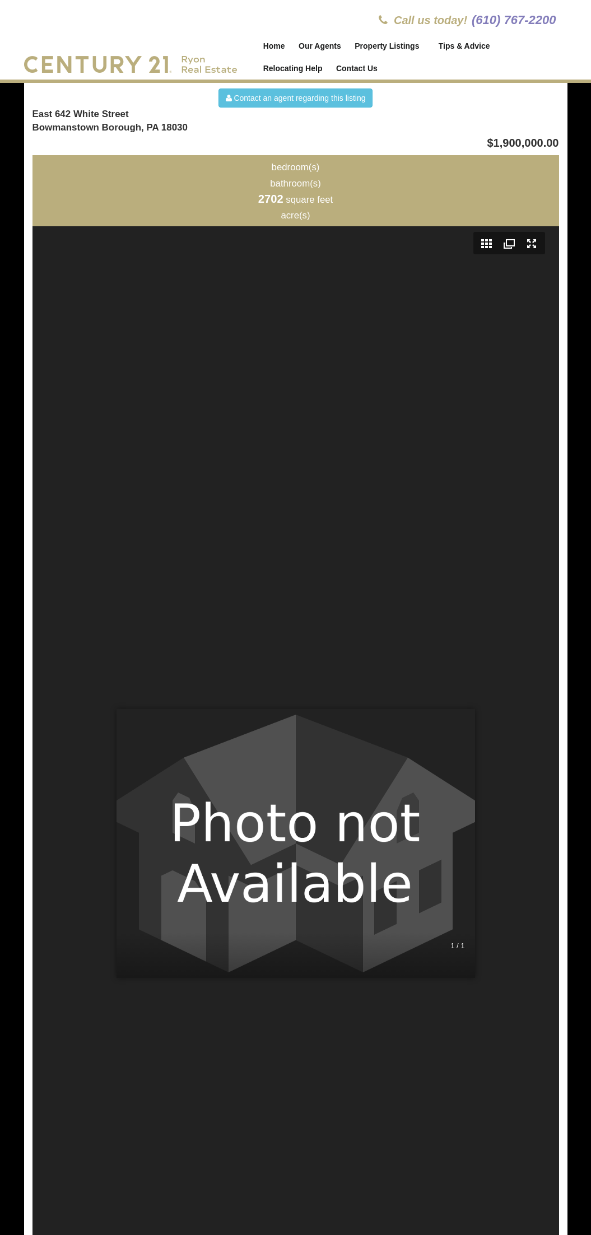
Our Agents (320, 45)
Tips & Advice (464, 45)
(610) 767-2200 (514, 20)
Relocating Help (293, 68)
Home (274, 45)
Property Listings (388, 45)
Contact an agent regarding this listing (296, 98)
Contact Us (357, 68)
